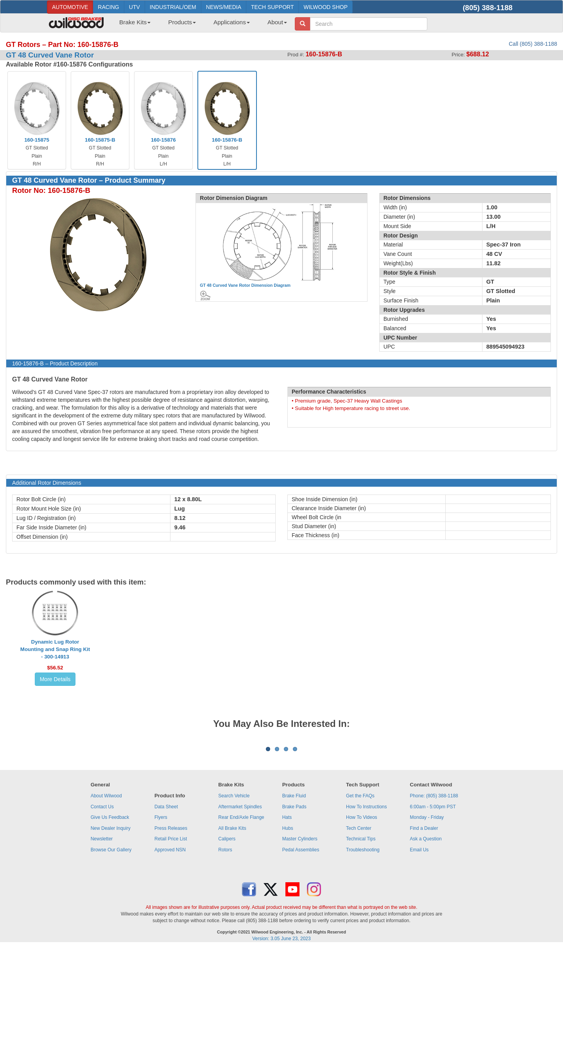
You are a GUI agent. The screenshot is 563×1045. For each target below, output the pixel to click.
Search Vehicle (233, 893)
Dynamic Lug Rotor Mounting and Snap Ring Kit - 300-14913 (55, 649)
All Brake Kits (232, 925)
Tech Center (358, 925)
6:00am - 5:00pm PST (432, 904)
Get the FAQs (360, 893)
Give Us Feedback (110, 914)
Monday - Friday (427, 914)
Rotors (225, 947)
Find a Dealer (424, 925)
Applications (231, 22)
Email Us (419, 947)
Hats (287, 914)
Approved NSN (170, 947)
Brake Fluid (294, 893)
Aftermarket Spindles (240, 904)
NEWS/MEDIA (223, 7)
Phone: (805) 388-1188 (434, 893)
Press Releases (170, 925)
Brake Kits (135, 22)
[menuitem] (132, 24)
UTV (134, 7)
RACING (108, 7)
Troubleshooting (363, 947)
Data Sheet (166, 904)
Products (182, 22)
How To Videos (361, 914)
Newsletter (102, 936)
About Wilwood (106, 893)
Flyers (160, 914)
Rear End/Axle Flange (241, 914)
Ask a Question (425, 936)
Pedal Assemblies (300, 947)
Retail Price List (170, 936)
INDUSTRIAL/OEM (173, 7)
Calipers (226, 936)
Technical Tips (360, 936)
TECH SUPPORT (272, 7)
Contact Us (102, 904)
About (277, 22)
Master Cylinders (299, 936)
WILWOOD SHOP (325, 7)
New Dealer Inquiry (111, 925)
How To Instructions (366, 904)
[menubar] (200, 24)
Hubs (287, 925)
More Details (55, 679)
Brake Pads (294, 904)
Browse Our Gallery (111, 947)
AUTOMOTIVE (70, 7)
